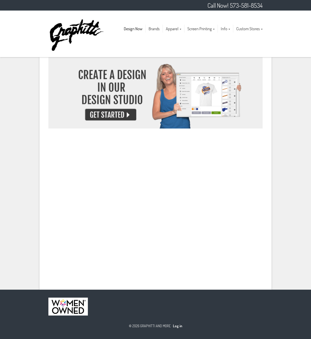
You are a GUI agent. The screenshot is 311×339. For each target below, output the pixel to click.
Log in (177, 326)
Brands (154, 28)
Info (225, 28)
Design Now (133, 28)
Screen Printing (201, 28)
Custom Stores (249, 28)
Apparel (173, 28)
